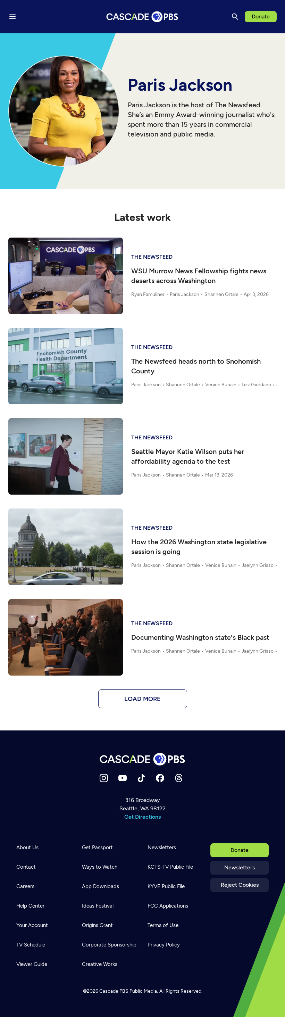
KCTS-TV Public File (170, 867)
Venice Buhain (220, 385)
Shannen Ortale (221, 294)
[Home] (143, 759)
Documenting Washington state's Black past (200, 637)
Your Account (32, 925)
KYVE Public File (166, 886)
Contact (26, 867)
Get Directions (142, 816)
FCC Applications (168, 906)
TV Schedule (30, 945)
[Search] (235, 17)
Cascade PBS (113, 991)
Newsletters (239, 867)
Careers (25, 886)
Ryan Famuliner (148, 294)
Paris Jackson (184, 294)
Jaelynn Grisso (258, 565)
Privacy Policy (164, 945)
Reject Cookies (240, 885)
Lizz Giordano (256, 385)
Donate (261, 16)
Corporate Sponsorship (109, 945)
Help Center (30, 906)
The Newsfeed (152, 257)
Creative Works (99, 964)
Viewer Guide (31, 964)
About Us (27, 847)
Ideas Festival (98, 906)
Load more (142, 699)
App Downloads (100, 886)
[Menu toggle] (12, 17)
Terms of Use (163, 925)
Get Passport (97, 847)
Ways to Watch (99, 867)
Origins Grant (97, 925)
